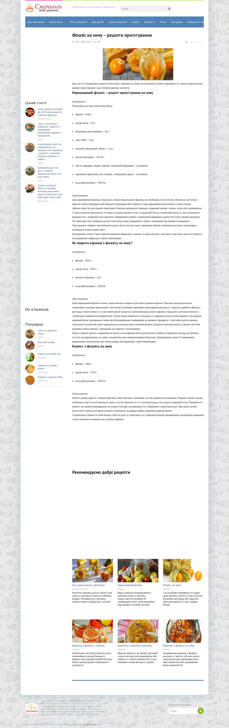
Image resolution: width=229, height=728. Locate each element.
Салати (136, 22)
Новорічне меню (197, 22)
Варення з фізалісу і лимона (88, 645)
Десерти (149, 22)
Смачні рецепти (117, 22)
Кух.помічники (36, 22)
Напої (163, 22)
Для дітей (98, 22)
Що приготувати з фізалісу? (88, 585)
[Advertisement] (138, 443)
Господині (177, 22)
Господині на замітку (80, 589)
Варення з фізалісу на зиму (178, 645)
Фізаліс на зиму (172, 585)
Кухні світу (55, 22)
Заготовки (121, 589)
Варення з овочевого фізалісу (135, 645)
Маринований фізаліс (130, 585)
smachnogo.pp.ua (91, 724)
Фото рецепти (78, 22)
